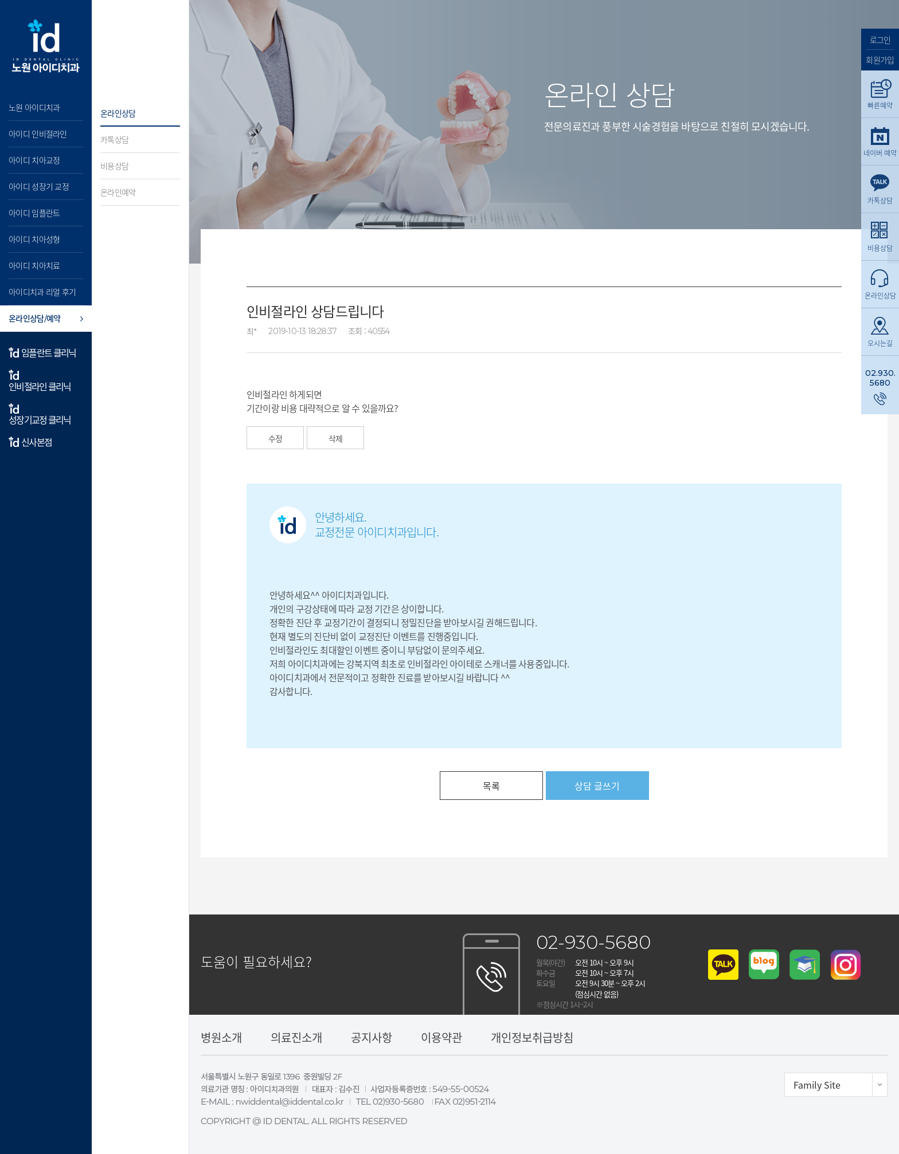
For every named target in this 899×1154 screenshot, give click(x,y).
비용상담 (114, 165)
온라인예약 (118, 192)
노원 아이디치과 (34, 107)
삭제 (335, 438)
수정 (275, 438)
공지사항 (371, 1037)
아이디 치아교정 (34, 160)
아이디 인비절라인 (38, 133)
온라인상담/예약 (34, 318)
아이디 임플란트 (34, 212)
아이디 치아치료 (34, 265)
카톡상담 (114, 139)
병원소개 (221, 1037)
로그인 (880, 40)
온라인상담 (118, 113)
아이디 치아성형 (34, 239)
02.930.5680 (880, 378)
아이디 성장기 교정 (39, 186)
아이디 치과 (46, 46)
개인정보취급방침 (532, 1037)
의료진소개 (296, 1037)
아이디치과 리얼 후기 (42, 291)
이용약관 (441, 1037)
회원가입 (880, 59)
